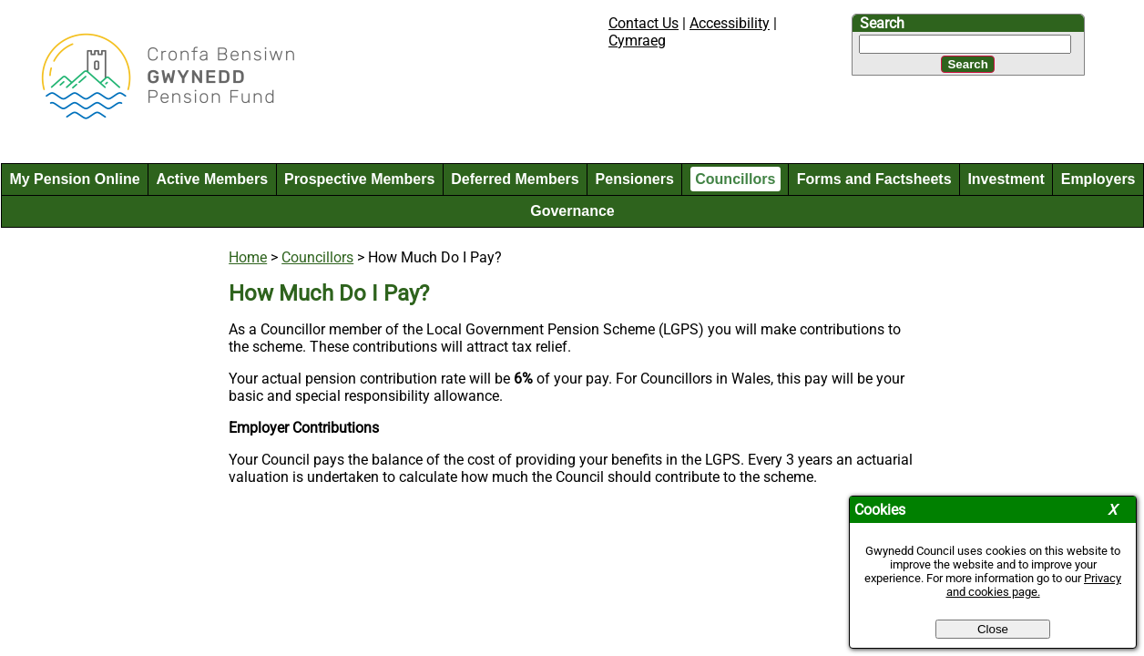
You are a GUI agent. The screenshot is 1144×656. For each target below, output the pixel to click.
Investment (1005, 179)
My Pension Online (74, 179)
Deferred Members (515, 179)
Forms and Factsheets (874, 179)
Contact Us (643, 23)
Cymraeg (637, 40)
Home (248, 257)
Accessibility (729, 23)
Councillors (735, 179)
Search (882, 23)
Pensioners (635, 179)
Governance (572, 211)
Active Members (212, 179)
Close (992, 629)
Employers (1098, 179)
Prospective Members (359, 179)
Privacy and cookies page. (1034, 585)
